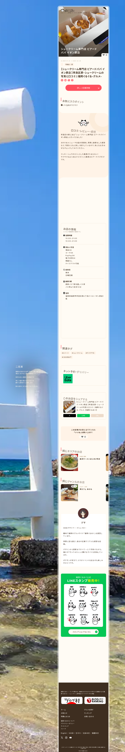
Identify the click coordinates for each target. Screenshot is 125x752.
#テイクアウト (90, 353)
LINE (83, 416)
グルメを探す (89, 710)
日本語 (71, 733)
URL (97, 416)
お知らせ (64, 713)
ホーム (63, 710)
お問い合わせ (89, 717)
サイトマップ (65, 726)
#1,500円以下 (67, 357)
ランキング (88, 713)
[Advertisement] (83, 167)
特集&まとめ (65, 717)
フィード (63, 729)
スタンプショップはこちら (82, 632)
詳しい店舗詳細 (83, 88)
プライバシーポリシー (67, 723)
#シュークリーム (77, 353)
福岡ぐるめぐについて (67, 721)
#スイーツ (65, 353)
